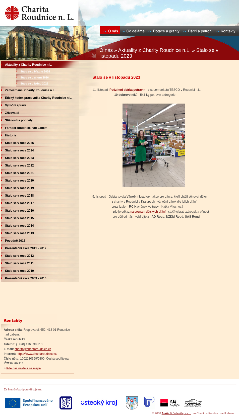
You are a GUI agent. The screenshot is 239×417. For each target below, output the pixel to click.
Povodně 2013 (15, 240)
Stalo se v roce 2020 (19, 180)
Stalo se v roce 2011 (19, 263)
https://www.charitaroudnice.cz (37, 354)
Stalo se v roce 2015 (19, 218)
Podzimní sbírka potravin (127, 90)
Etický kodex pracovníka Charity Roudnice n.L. (38, 98)
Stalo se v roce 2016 (19, 210)
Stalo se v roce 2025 (19, 143)
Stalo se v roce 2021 (19, 173)
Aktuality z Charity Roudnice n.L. (28, 64)
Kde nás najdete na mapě (23, 368)
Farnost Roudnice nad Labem (26, 128)
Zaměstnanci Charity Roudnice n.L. (30, 90)
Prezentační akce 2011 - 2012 (25, 248)
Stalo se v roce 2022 (19, 165)
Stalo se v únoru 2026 (34, 77)
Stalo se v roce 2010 (19, 271)
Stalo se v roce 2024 (19, 150)
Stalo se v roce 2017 (19, 203)
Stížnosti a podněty (19, 120)
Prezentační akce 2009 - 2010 (25, 278)
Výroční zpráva (15, 105)
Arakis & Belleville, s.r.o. (176, 413)
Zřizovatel (12, 113)
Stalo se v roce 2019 (19, 188)
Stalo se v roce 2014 (19, 225)
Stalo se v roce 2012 (19, 256)
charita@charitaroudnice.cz (33, 349)
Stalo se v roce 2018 (19, 195)
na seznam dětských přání (148, 211)
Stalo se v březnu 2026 (35, 71)
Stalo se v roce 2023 (19, 158)
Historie (10, 135)
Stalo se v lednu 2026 (34, 83)
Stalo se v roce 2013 (19, 233)
